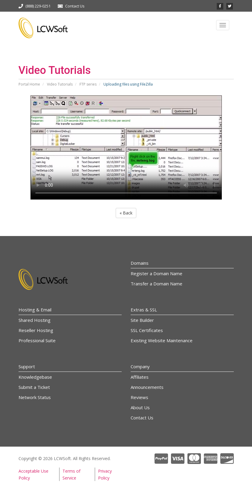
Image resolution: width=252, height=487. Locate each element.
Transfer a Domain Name (156, 284)
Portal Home (29, 84)
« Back (126, 213)
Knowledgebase (35, 377)
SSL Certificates (147, 330)
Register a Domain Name (156, 273)
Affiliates (140, 377)
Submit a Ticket (34, 387)
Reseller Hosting (36, 330)
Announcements (147, 387)
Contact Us (75, 6)
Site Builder (142, 320)
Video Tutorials (60, 84)
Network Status (35, 397)
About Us (140, 407)
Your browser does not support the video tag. (126, 147)
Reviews (139, 397)
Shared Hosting (35, 320)
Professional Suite (37, 340)
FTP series (88, 84)
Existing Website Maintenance (162, 340)
